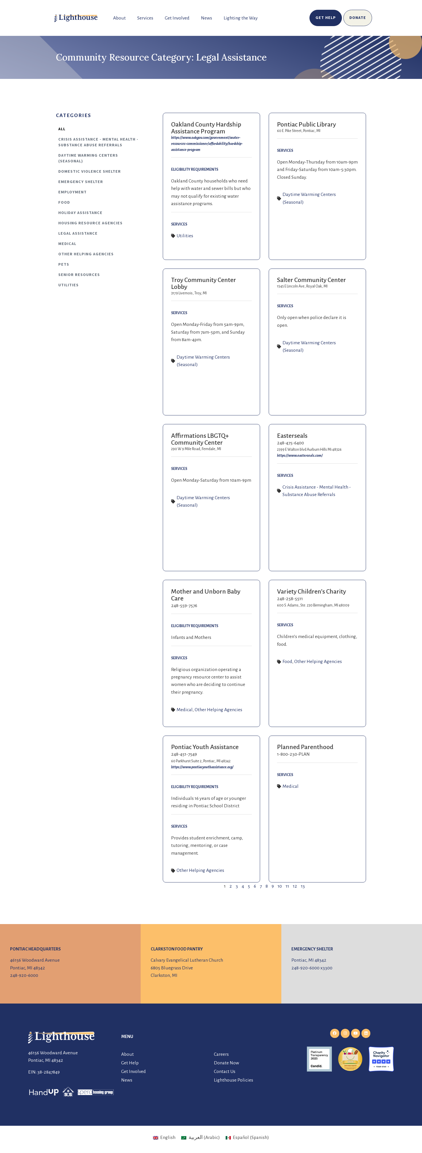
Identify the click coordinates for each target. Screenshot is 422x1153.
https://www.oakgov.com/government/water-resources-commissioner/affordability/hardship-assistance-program (207, 144)
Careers (221, 1054)
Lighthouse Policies (233, 1080)
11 (287, 886)
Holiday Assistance (80, 213)
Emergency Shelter (80, 182)
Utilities (68, 285)
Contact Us (224, 1071)
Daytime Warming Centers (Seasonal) (88, 158)
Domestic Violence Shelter (89, 171)
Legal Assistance (78, 233)
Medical (67, 244)
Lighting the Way (241, 18)
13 (303, 886)
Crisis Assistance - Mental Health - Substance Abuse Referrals (98, 142)
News (206, 18)
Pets (63, 264)
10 (280, 886)
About (119, 18)
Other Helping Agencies (86, 254)
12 (295, 886)
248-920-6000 (24, 975)
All (61, 129)
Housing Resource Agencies (90, 223)
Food (64, 202)
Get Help (130, 1062)
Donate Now (226, 1062)
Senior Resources (79, 275)
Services (145, 18)
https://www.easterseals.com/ (300, 456)
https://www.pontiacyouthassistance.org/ (202, 767)
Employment (72, 192)
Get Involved (177, 18)
